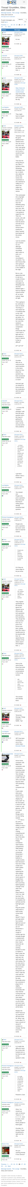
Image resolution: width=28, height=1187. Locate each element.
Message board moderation (8, 16)
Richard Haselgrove (8, 517)
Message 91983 (18, 55)
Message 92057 (18, 708)
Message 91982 (18, 32)
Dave (4, 354)
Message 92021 (18, 400)
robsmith (4, 55)
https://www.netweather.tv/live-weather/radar (20, 90)
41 (6, 26)
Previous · (4, 25)
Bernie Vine (5, 1144)
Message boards (6, 13)
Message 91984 (18, 78)
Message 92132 (18, 753)
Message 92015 (18, 125)
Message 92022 (18, 434)
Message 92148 (18, 1143)
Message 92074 (18, 731)
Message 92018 (18, 353)
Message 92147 (18, 1102)
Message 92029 (18, 539)
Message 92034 (18, 579)
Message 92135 (18, 1039)
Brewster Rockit (20, 746)
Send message (5, 46)
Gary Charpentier (8, 754)
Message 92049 (18, 653)
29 (2, 26)
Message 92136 (18, 1065)
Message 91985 (18, 107)
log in (6, 22)
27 (22, 25)
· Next (9, 26)
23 (11, 25)
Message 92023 (18, 485)
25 (17, 25)
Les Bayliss (5, 107)
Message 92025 (18, 517)
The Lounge (15, 13)
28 (24, 25)
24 (14, 25)
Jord (4, 32)
